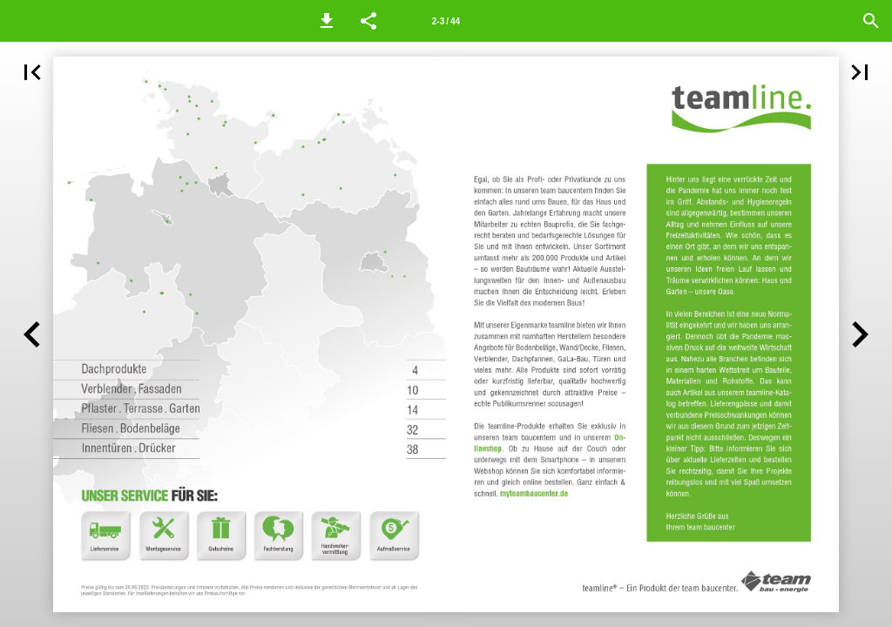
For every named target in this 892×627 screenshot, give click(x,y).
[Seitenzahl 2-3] (446, 21)
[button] (327, 21)
